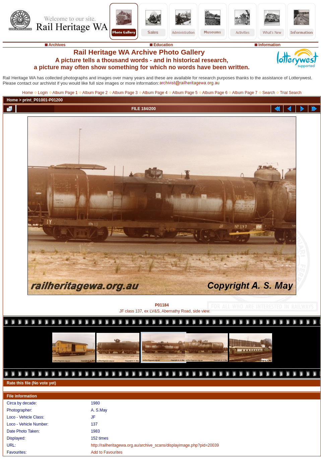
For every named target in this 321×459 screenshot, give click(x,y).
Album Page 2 (95, 92)
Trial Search (290, 92)
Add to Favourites (106, 452)
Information (269, 44)
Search (268, 92)
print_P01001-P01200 (42, 100)
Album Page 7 (244, 92)
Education (163, 44)
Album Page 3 (124, 92)
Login (43, 92)
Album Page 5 (184, 92)
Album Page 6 (214, 92)
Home (27, 92)
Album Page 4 (155, 92)
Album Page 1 (64, 92)
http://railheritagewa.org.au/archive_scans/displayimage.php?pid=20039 (155, 445)
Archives (57, 44)
